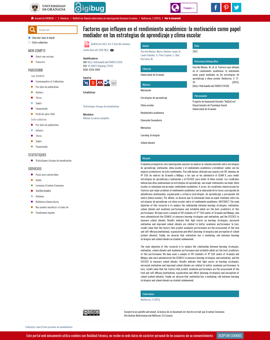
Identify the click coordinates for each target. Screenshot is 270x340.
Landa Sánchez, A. (149, 55)
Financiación (39, 108)
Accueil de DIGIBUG (44, 18)
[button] (188, 8)
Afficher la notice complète (96, 118)
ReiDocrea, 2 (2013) (150, 18)
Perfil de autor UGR (43, 114)
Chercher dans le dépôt (41, 38)
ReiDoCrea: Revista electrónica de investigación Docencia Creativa (105, 18)
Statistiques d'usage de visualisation (101, 106)
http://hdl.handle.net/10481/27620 (105, 62)
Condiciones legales (43, 212)
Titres (36, 98)
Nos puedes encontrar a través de (49, 207)
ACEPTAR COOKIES (230, 335)
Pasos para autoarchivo (44, 174)
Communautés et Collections (47, 81)
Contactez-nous (33, 327)
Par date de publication (44, 87)
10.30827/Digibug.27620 (100, 66)
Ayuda (36, 180)
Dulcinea (37, 196)
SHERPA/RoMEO (41, 191)
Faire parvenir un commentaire (57, 327)
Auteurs (37, 92)
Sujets (36, 103)
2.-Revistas (63, 18)
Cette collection (37, 42)
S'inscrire (38, 62)
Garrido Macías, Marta (151, 51)
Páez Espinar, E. (166, 55)
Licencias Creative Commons (47, 185)
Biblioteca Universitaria (45, 202)
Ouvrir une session (42, 56)
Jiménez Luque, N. (172, 51)
